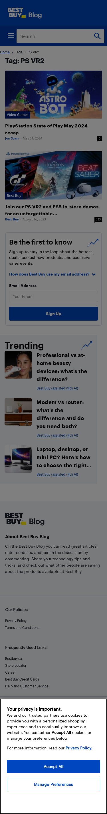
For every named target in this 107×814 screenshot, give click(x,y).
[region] (53, 756)
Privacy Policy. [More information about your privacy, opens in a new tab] (79, 747)
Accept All (53, 766)
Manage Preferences (53, 784)
